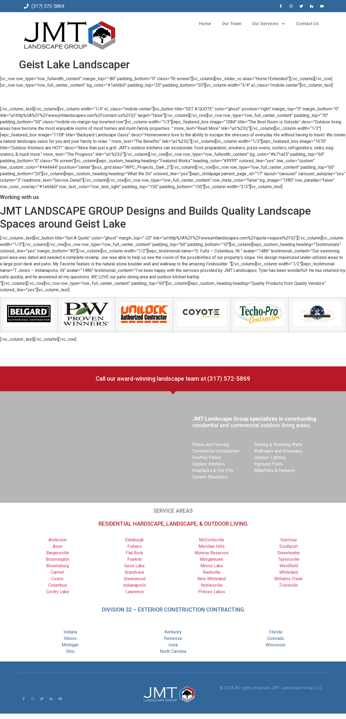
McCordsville (211, 539)
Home (205, 23)
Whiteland (288, 572)
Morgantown (211, 559)
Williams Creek (288, 578)
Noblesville (211, 585)
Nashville (211, 572)
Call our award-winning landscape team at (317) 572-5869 (173, 378)
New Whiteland (211, 578)
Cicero (57, 578)
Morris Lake (211, 565)
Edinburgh (134, 539)
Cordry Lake (57, 591)
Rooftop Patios (206, 457)
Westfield (289, 565)
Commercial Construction (215, 451)
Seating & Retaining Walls (278, 444)
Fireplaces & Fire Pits (212, 470)
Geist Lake (134, 565)
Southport (289, 546)
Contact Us (307, 23)
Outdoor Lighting (269, 457)
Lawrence (134, 591)
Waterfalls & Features (274, 470)
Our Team (231, 23)
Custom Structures (209, 477)
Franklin (134, 559)
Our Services (268, 24)
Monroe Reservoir (212, 552)
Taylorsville (289, 559)
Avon (57, 546)
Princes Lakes (211, 591)
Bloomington (57, 559)
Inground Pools (268, 464)
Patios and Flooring (210, 444)
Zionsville (288, 585)
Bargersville (57, 552)
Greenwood (134, 578)
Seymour (288, 539)
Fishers (134, 546)
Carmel (57, 572)
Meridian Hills (211, 546)
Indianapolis (134, 585)
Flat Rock (134, 552)
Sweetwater (288, 552)
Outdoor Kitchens (208, 464)
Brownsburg (57, 565)
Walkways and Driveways (278, 451)
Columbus (57, 585)
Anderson (57, 539)
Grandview (134, 572)
